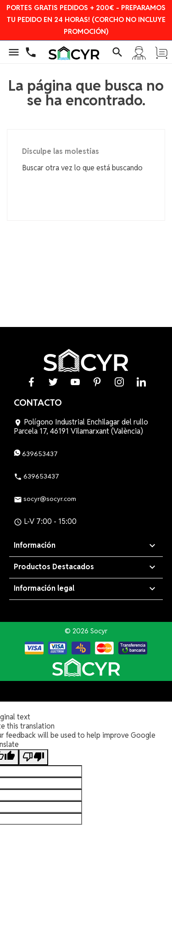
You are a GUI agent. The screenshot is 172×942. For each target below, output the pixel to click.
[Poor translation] (33, 757)
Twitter (53, 382)
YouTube (75, 382)
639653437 (36, 454)
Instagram (119, 382)
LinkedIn (141, 382)
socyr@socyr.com (45, 499)
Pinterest (97, 382)
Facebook (31, 382)
